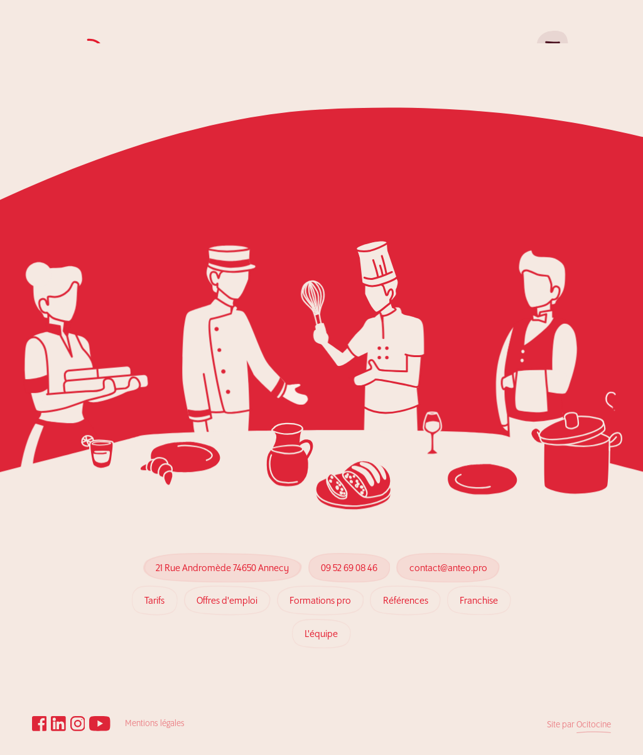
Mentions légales (155, 724)
